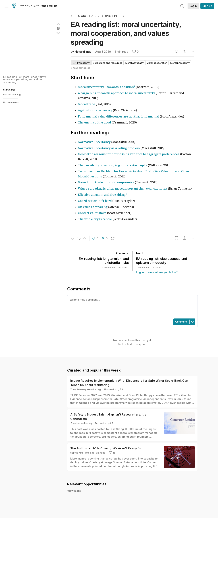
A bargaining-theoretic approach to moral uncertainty (117, 93)
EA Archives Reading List (97, 16)
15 (111, 452)
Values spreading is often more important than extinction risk (122, 188)
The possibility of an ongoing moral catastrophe (112, 165)
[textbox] (131, 306)
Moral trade (86, 104)
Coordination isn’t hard (95, 201)
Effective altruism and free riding (102, 194)
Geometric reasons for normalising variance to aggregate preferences (128, 154)
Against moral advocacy (95, 110)
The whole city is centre (95, 219)
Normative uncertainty (94, 142)
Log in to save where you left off (157, 272)
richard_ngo (83, 51)
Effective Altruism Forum (34, 6)
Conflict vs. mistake (92, 213)
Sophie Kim (76, 452)
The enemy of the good (94, 122)
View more (74, 490)
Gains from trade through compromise (106, 182)
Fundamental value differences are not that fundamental (119, 116)
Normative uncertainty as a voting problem (109, 148)
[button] (95, 238)
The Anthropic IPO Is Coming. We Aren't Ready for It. (107, 448)
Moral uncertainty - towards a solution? (107, 87)
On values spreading (92, 207)
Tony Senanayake (80, 389)
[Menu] (6, 6)
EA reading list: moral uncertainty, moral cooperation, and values (126, 33)
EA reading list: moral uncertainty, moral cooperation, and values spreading (24, 79)
